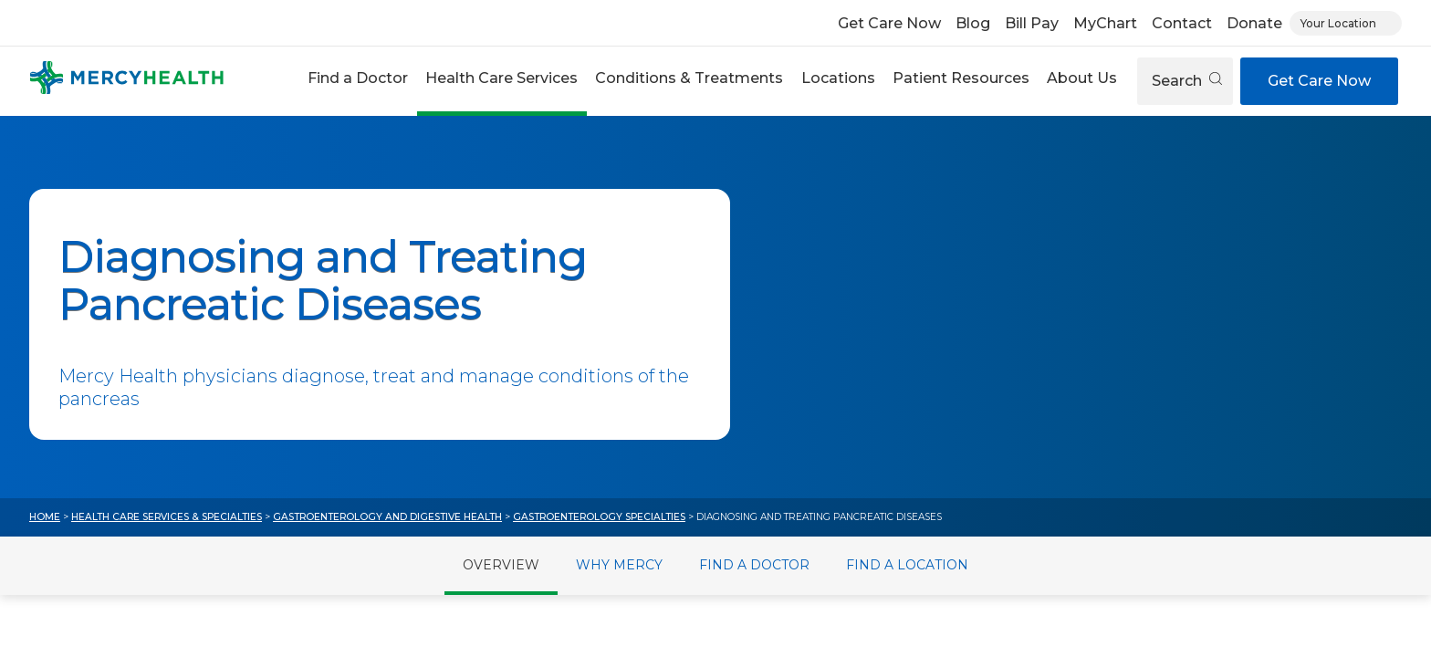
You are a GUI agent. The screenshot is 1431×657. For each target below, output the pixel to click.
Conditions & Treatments (689, 78)
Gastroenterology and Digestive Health (387, 517)
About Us (1082, 78)
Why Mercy (619, 565)
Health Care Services (501, 78)
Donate (1254, 23)
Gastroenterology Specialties (599, 517)
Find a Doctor (358, 78)
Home (44, 517)
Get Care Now (889, 23)
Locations (838, 78)
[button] (357, 81)
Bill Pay (1032, 23)
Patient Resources (961, 78)
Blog (973, 23)
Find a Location (907, 565)
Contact (1182, 23)
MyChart (1105, 23)
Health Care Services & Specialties (166, 517)
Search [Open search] (1187, 80)
